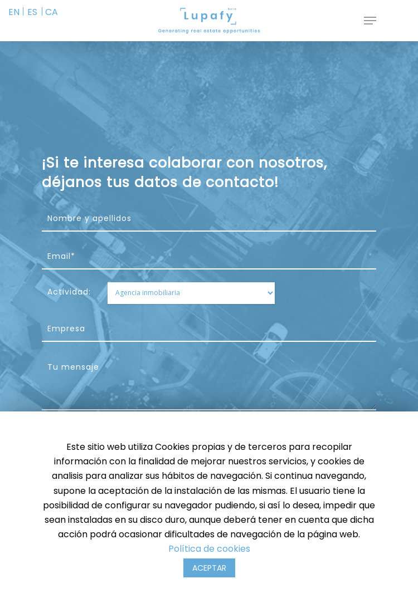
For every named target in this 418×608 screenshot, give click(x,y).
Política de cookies (209, 548)
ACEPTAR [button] (209, 567)
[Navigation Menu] (370, 20)
